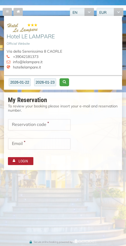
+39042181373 (25, 56)
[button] (64, 82)
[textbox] (20, 82)
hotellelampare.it (27, 67)
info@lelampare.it (28, 62)
